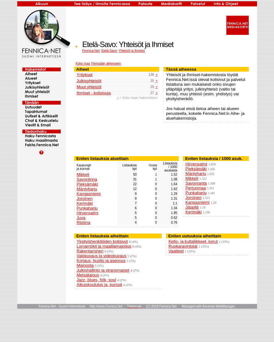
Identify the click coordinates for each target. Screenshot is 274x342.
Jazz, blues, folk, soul (96, 279)
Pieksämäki (87, 184)
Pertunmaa (195, 188)
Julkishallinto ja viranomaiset (103, 270)
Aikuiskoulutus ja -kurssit (99, 284)
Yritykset (85, 74)
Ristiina (83, 222)
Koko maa (83, 63)
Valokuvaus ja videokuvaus (102, 255)
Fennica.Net (90, 50)
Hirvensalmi (87, 213)
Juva (81, 217)
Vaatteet (176, 251)
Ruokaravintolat (182, 246)
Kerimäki (85, 203)
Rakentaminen (90, 251)
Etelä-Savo (109, 50)
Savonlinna (87, 179)
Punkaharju (87, 208)
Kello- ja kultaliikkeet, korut (193, 241)
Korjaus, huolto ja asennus (101, 260)
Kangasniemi (89, 193)
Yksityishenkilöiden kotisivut (102, 241)
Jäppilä (192, 207)
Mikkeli (83, 174)
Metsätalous (88, 275)
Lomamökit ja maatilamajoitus (104, 246)
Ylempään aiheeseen (106, 63)
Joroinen (85, 198)
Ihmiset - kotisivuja (94, 93)
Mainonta (85, 265)
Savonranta (196, 183)
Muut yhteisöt (89, 86)
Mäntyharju (87, 189)
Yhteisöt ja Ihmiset (132, 50)
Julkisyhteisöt (89, 80)
